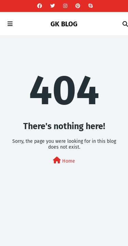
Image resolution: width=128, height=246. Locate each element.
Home (64, 160)
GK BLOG (64, 24)
